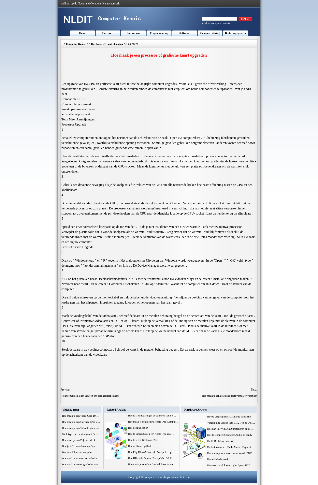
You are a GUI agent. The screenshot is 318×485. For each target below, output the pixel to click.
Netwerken (133, 32)
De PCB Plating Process (220, 440)
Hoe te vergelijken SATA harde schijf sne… (230, 416)
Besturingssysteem (235, 32)
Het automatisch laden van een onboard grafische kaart (90, 395)
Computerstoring (210, 32)
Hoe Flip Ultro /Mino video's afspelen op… (151, 452)
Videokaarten (115, 43)
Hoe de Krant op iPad (140, 445)
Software (184, 32)
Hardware (108, 32)
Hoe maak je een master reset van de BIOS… (231, 453)
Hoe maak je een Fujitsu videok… (80, 440)
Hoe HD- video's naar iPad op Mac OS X (150, 458)
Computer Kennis (76, 43)
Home (82, 32)
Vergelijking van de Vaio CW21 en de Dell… (231, 422)
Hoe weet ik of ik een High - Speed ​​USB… (230, 465)
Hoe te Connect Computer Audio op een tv (230, 434)
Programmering (159, 32)
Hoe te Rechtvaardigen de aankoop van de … (152, 415)
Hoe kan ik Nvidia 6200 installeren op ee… (230, 428)
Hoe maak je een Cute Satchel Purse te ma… (151, 464)
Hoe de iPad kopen (138, 427)
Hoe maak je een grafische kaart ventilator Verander (229, 395)
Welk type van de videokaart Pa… (80, 434)
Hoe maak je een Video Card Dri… (80, 415)
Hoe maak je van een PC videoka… (81, 458)
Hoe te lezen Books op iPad (143, 439)
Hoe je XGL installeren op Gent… (80, 446)
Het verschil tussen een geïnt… (78, 452)
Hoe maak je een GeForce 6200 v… (81, 421)
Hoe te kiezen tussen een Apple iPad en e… (151, 433)
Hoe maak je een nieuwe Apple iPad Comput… (153, 421)
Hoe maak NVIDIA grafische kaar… (81, 464)
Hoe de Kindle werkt (218, 459)
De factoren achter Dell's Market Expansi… (230, 447)
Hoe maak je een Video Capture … (80, 427)
